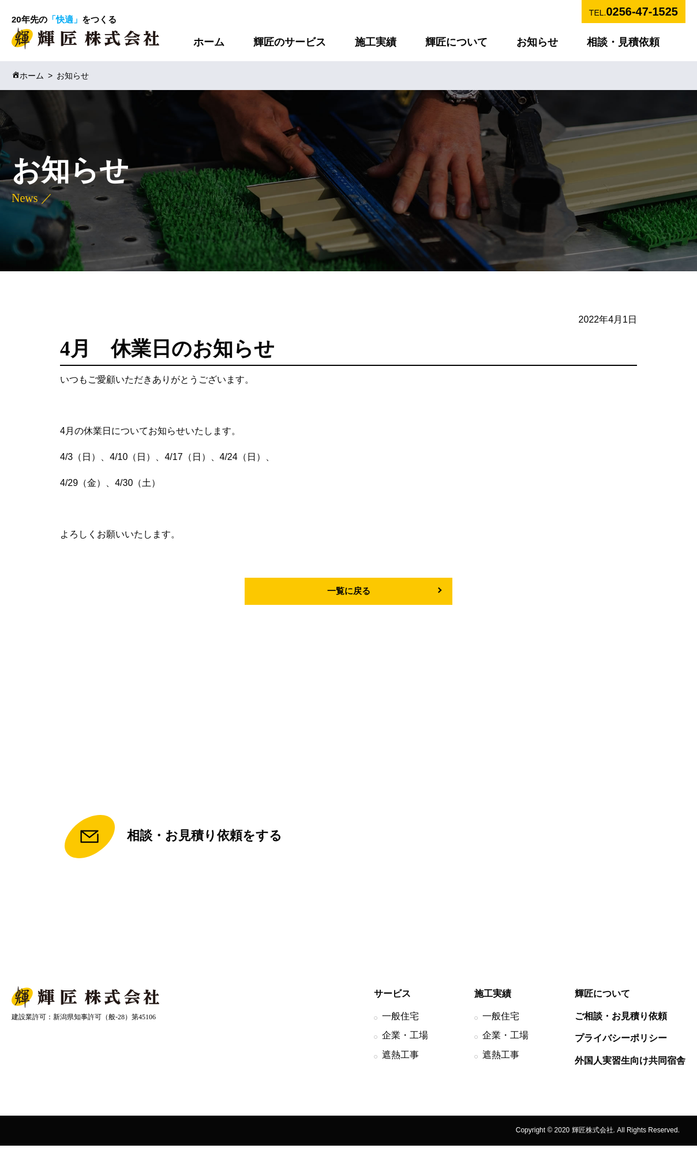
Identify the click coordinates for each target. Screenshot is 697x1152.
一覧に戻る (348, 591)
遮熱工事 (400, 1062)
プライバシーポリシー (621, 1045)
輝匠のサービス (289, 42)
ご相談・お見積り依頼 (621, 1022)
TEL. (633, 11)
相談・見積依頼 (623, 42)
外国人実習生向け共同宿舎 (630, 1067)
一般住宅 (400, 1022)
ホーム (208, 42)
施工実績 (375, 42)
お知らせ (537, 42)
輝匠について (456, 42)
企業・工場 (405, 1042)
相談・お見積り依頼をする (173, 840)
